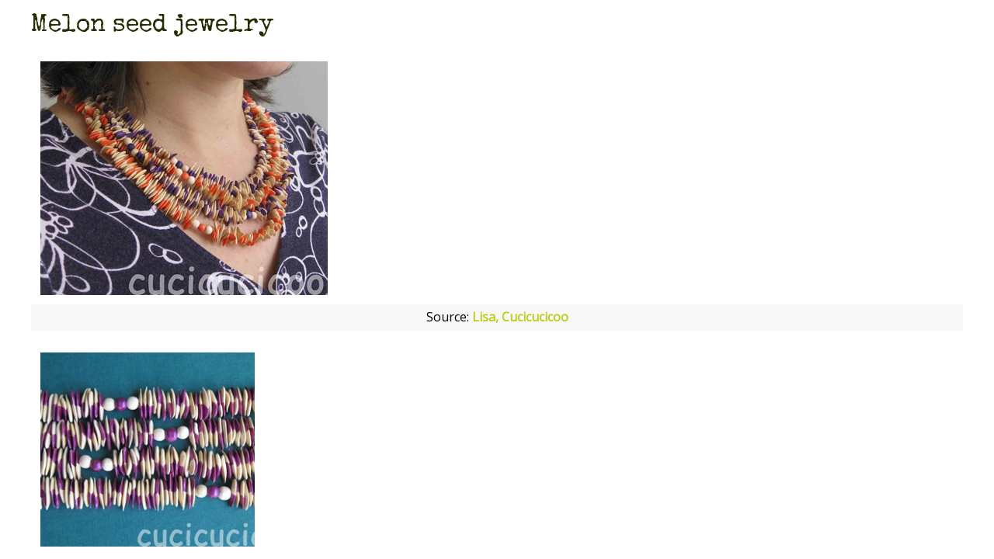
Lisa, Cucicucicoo (520, 316)
